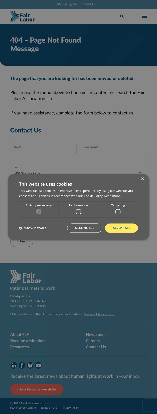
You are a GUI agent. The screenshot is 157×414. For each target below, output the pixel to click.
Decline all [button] (84, 228)
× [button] (142, 178)
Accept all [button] (121, 228)
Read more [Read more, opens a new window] (112, 196)
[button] (32, 228)
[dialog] (78, 207)
